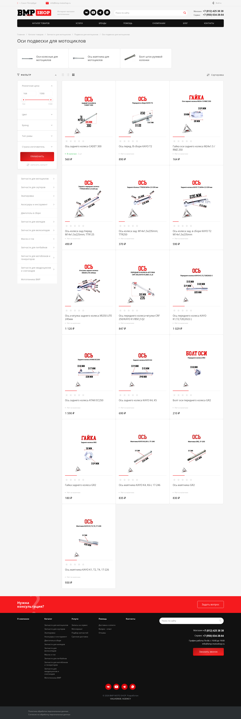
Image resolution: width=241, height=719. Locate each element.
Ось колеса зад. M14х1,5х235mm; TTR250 (138, 232)
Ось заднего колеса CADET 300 (83, 146)
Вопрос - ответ (105, 629)
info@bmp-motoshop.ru (60, 3)
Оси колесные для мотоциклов (47, 58)
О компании (23, 619)
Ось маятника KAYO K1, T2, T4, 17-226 (87, 569)
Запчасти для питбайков (55, 658)
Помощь (103, 619)
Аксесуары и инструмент (55, 636)
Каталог (48, 619)
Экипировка (49, 632)
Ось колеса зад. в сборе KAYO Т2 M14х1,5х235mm (192, 232)
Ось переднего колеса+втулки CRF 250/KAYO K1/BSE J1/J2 (139, 317)
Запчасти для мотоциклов (56, 625)
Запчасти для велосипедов (50, 649)
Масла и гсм (49, 654)
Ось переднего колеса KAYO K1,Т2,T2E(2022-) (189, 317)
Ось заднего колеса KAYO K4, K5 (138, 400)
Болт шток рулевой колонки (150, 58)
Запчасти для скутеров (54, 629)
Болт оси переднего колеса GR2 (192, 400)
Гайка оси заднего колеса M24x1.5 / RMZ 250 (194, 148)
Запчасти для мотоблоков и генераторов (56, 663)
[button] (67, 221)
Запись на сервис (80, 625)
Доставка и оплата (107, 625)
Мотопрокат (77, 629)
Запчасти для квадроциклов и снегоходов (51, 671)
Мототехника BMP (52, 677)
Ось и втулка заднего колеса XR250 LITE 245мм (88, 317)
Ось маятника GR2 (184, 485)
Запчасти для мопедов (54, 644)
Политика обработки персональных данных (48, 711)
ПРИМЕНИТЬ (37, 156)
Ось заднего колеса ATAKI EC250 (84, 400)
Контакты (130, 619)
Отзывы (102, 632)
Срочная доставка (80, 636)
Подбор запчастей (80, 632)
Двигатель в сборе (52, 640)
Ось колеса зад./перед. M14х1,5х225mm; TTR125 (79, 232)
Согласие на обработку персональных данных (49, 714)
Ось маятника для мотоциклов (98, 58)
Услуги (75, 619)
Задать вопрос (210, 604)
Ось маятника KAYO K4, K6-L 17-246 (139, 485)
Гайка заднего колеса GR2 (80, 485)
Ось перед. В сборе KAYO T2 (135, 146)
